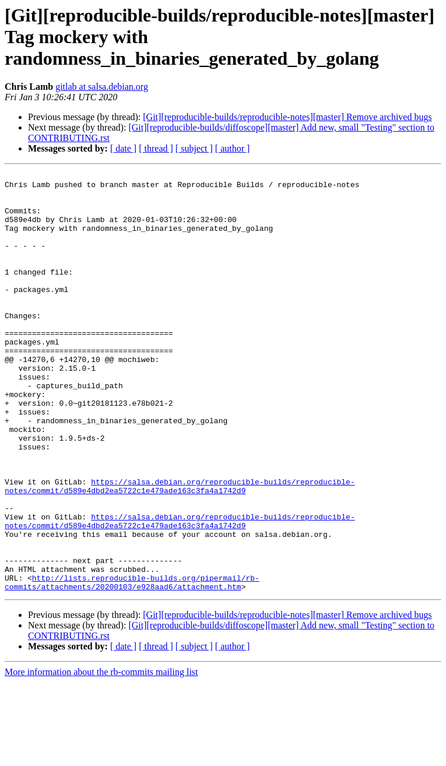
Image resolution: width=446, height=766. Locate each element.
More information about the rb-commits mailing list (101, 756)
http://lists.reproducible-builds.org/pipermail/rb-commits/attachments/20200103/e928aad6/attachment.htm (132, 665)
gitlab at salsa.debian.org (101, 87)
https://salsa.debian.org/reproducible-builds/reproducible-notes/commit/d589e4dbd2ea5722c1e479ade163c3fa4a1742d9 (180, 549)
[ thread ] (156, 148)
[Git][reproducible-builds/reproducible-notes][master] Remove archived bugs (287, 117)
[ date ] (123, 148)
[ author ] (232, 148)
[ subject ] (194, 148)
